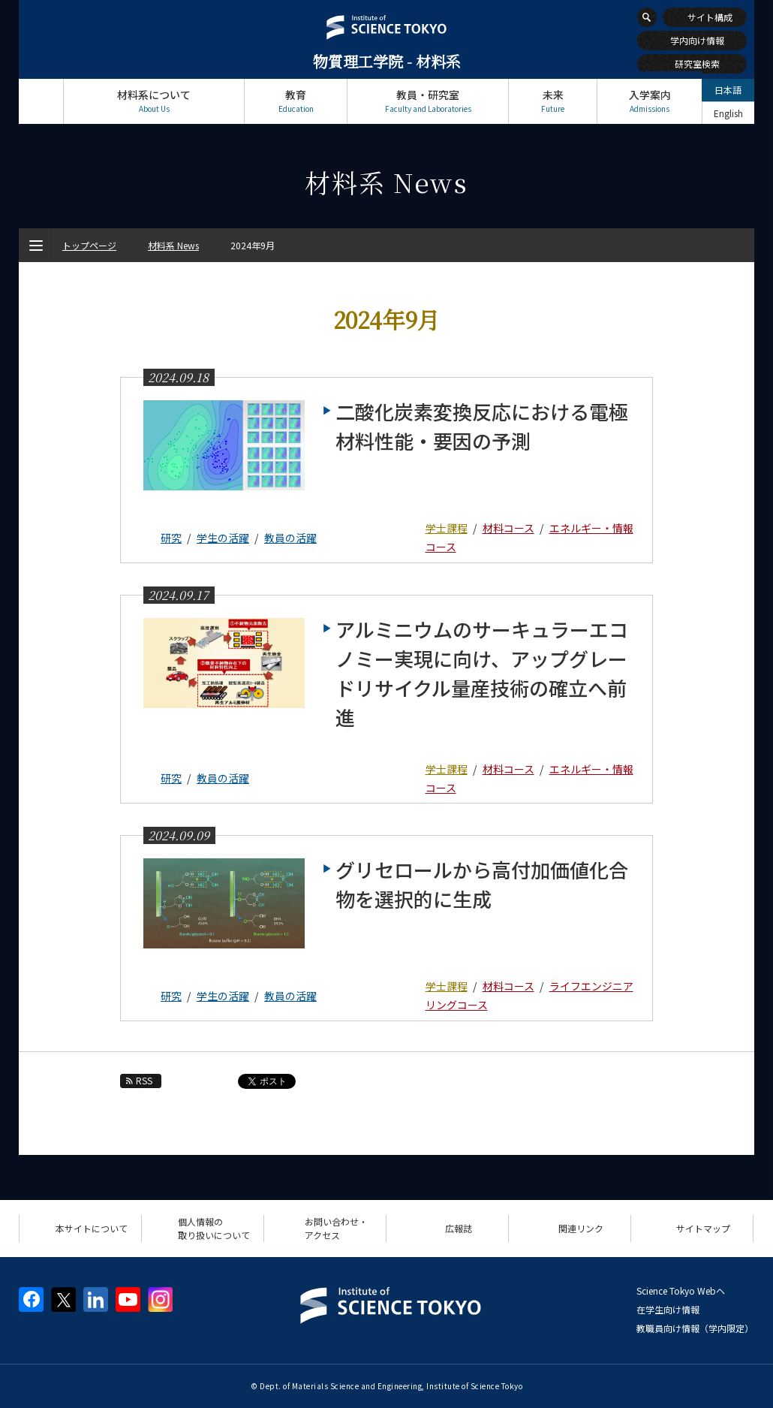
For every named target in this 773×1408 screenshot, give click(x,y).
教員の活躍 (290, 537)
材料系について (154, 101)
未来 (553, 101)
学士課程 (447, 527)
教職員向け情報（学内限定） (694, 1328)
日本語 (727, 89)
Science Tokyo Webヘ (680, 1290)
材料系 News (173, 245)
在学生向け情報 (667, 1309)
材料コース (508, 527)
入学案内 (649, 101)
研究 (171, 537)
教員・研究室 (427, 101)
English (728, 113)
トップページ (41, 101)
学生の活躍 (223, 537)
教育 (296, 101)
